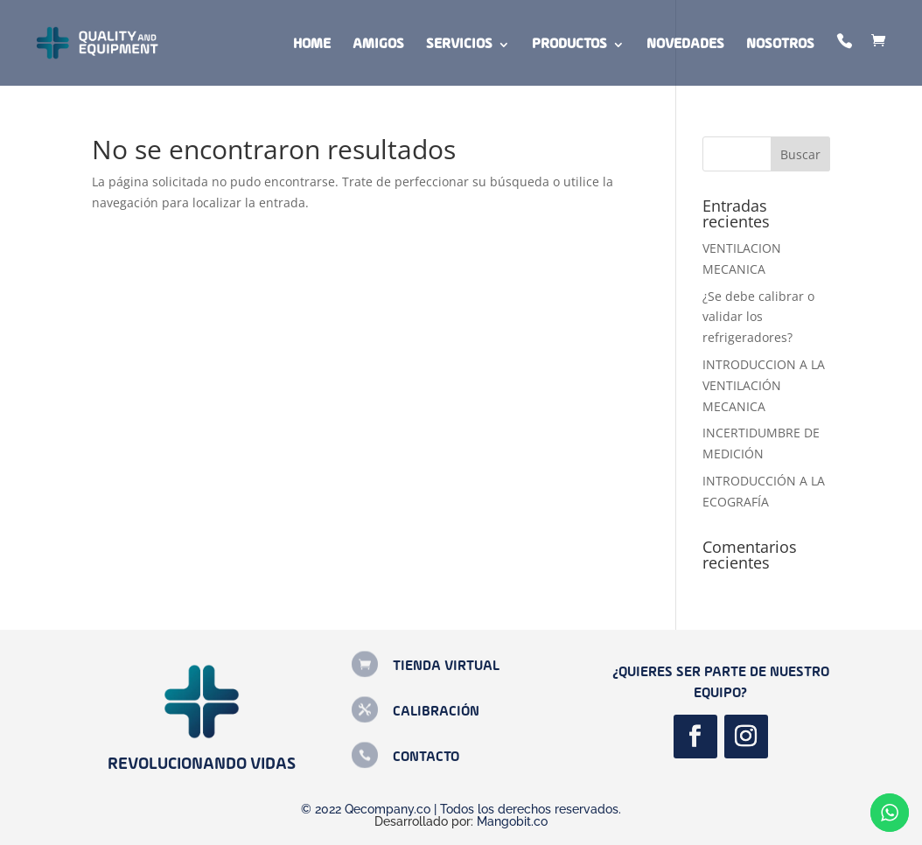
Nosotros (780, 45)
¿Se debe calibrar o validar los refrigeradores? (758, 317)
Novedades (685, 45)
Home (312, 45)
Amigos (378, 45)
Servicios (459, 45)
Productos (569, 45)
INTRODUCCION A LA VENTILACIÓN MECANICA (763, 385)
